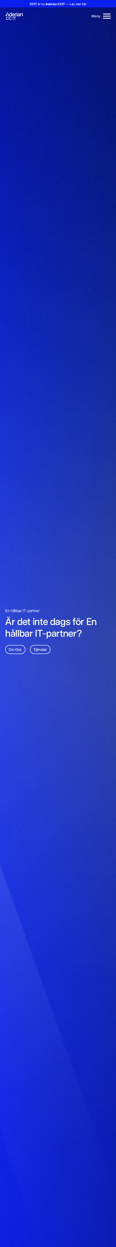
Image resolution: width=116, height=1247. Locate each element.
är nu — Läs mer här (58, 4)
